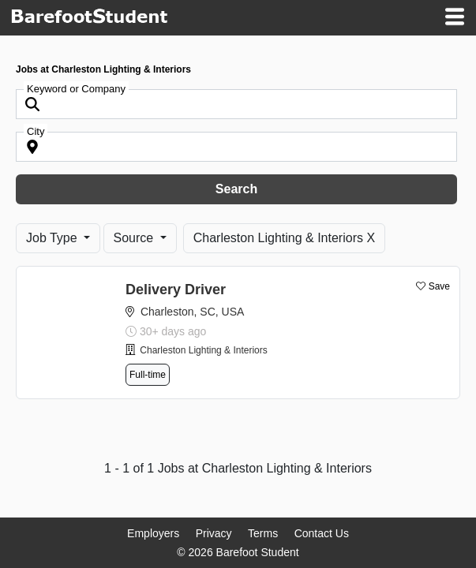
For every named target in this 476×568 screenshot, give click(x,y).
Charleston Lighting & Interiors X (284, 238)
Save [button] (439, 286)
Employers (153, 533)
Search (236, 189)
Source (135, 238)
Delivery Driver (176, 289)
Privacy (214, 533)
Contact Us (321, 533)
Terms (263, 533)
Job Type (53, 238)
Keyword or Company (76, 89)
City (35, 131)
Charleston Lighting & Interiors (203, 350)
